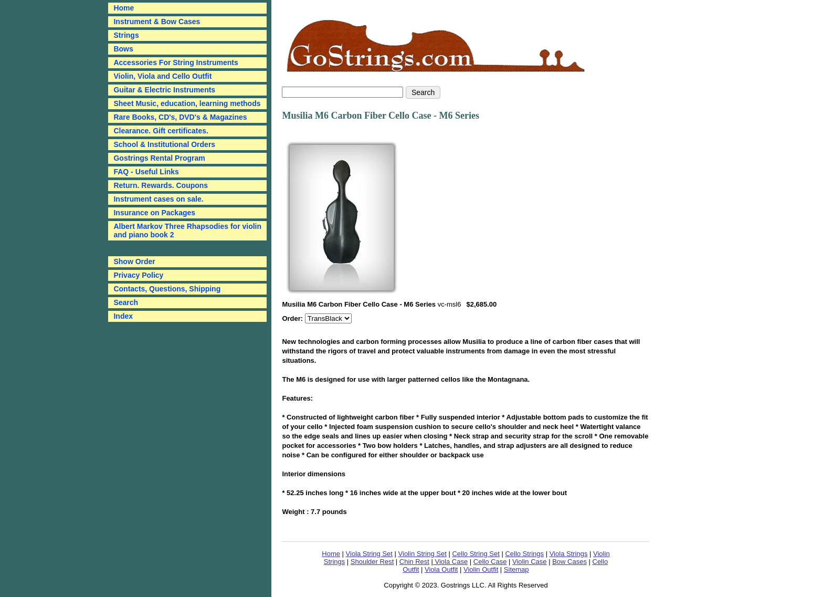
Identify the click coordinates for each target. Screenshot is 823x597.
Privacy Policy (138, 275)
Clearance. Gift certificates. (160, 131)
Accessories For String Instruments (175, 62)
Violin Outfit (480, 569)
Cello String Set (475, 554)
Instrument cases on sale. (158, 199)
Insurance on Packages (154, 212)
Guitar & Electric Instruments (164, 90)
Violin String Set (422, 554)
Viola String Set (369, 554)
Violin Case (529, 561)
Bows (123, 49)
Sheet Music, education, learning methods (186, 103)
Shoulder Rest (372, 561)
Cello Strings (524, 554)
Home (331, 554)
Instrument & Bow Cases (156, 21)
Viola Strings (569, 554)
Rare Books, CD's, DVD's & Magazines (180, 117)
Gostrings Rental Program (159, 158)
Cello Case (490, 561)
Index (123, 316)
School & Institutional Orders (164, 144)
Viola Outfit (441, 569)
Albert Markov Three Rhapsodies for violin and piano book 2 (187, 230)
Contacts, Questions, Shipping (166, 289)
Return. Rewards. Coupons (160, 185)
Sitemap (516, 569)
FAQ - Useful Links (145, 171)
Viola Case (450, 561)
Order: (293, 318)
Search (125, 302)
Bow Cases (569, 561)
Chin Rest (414, 561)
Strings (126, 35)
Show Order (134, 261)
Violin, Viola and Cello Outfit (162, 76)
